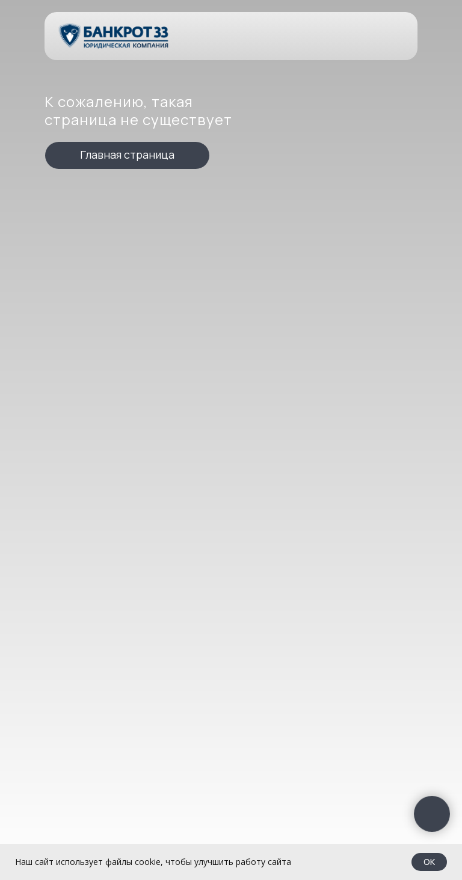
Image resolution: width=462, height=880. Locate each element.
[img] (114, 36)
